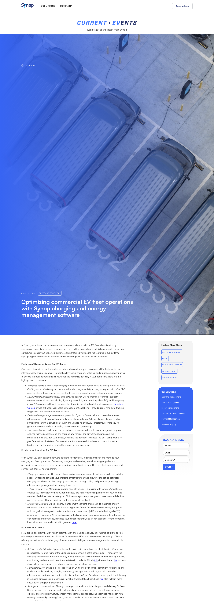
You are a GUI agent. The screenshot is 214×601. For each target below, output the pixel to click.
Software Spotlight (171, 352)
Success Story (169, 371)
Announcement (169, 378)
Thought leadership (172, 365)
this (96, 560)
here (74, 522)
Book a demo (182, 6)
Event (165, 358)
